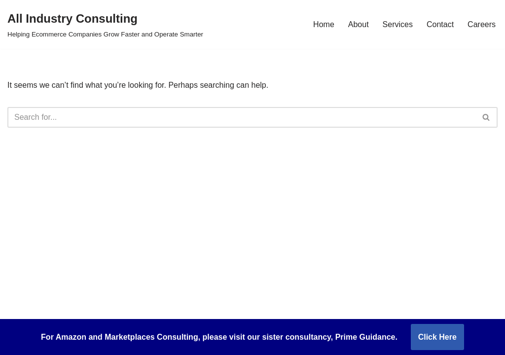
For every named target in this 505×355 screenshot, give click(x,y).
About (358, 24)
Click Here (437, 337)
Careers (482, 24)
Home (323, 24)
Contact (440, 24)
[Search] (241, 117)
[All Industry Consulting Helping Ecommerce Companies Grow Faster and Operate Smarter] (105, 24)
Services (398, 24)
